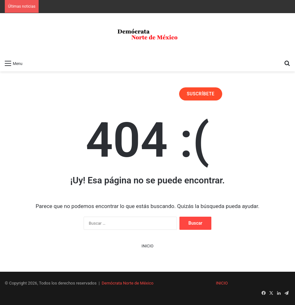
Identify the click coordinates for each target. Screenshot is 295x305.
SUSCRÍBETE (201, 93)
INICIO (147, 246)
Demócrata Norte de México (128, 283)
